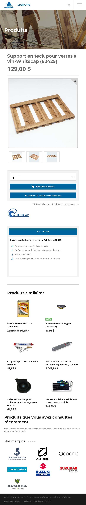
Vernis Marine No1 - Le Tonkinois (19, 325)
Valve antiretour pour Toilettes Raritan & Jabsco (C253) (22, 402)
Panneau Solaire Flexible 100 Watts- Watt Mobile (61, 401)
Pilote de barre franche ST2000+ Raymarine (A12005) (61, 363)
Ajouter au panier (45, 186)
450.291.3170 (23, 4)
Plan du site (38, 501)
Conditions (27, 501)
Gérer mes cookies (12, 501)
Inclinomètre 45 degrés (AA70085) (58, 325)
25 (43, 177)
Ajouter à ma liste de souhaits (44, 195)
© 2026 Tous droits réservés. (24, 497)
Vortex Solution (63, 497)
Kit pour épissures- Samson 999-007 (22, 363)
